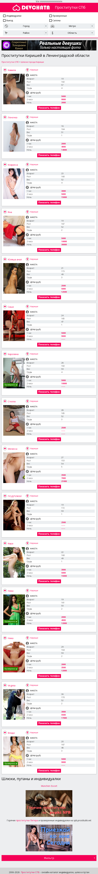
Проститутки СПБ (30, 872)
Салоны (55, 20)
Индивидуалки (12, 15)
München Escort (49, 785)
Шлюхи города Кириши (32, 62)
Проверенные (58, 15)
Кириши (34, 69)
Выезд (8, 20)
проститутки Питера (27, 820)
